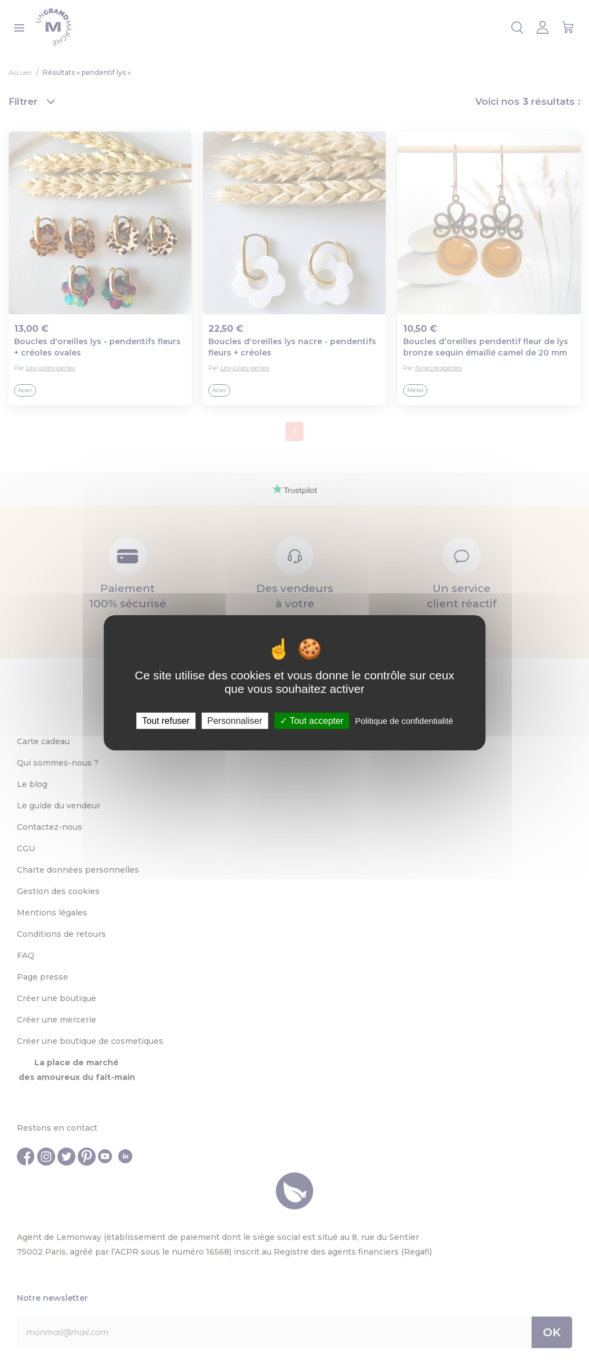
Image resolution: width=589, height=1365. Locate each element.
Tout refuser (165, 720)
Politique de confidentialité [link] (404, 720)
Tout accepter (311, 720)
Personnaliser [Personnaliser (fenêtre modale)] (234, 720)
